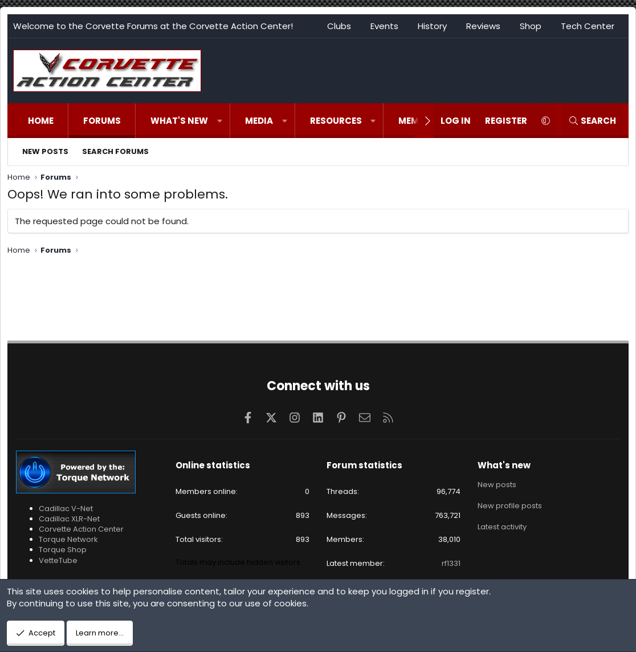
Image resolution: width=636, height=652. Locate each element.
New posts (45, 151)
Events (384, 26)
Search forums (115, 151)
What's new (179, 121)
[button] (220, 120)
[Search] (592, 120)
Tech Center (587, 26)
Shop (530, 26)
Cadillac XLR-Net (69, 518)
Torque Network (68, 539)
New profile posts (510, 505)
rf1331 (451, 563)
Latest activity (502, 525)
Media (259, 121)
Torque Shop (63, 549)
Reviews (483, 26)
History (432, 26)
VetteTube (58, 560)
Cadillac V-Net (66, 508)
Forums (102, 121)
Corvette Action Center (81, 529)
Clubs (339, 26)
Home (41, 121)
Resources (336, 121)
